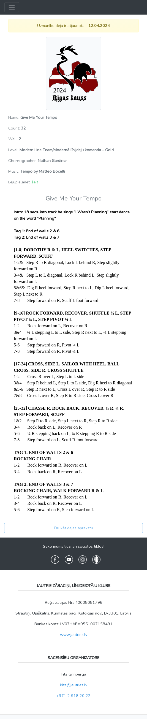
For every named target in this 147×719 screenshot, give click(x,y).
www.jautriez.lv (73, 634)
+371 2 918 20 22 (73, 695)
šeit (35, 182)
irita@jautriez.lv (73, 685)
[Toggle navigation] (11, 7)
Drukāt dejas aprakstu (73, 528)
